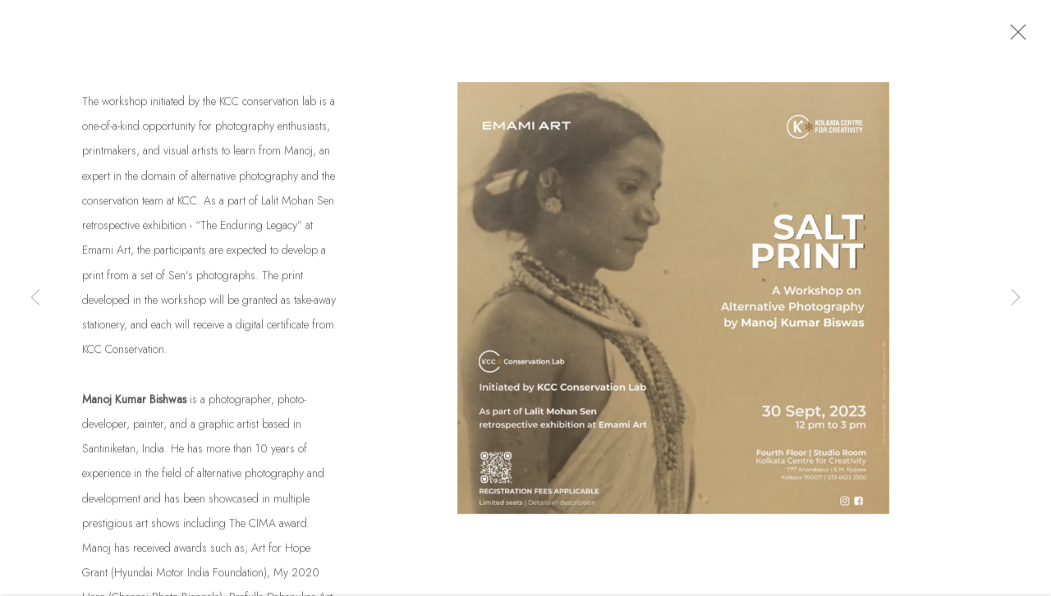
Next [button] (1015, 298)
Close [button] (1014, 37)
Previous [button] (35, 298)
